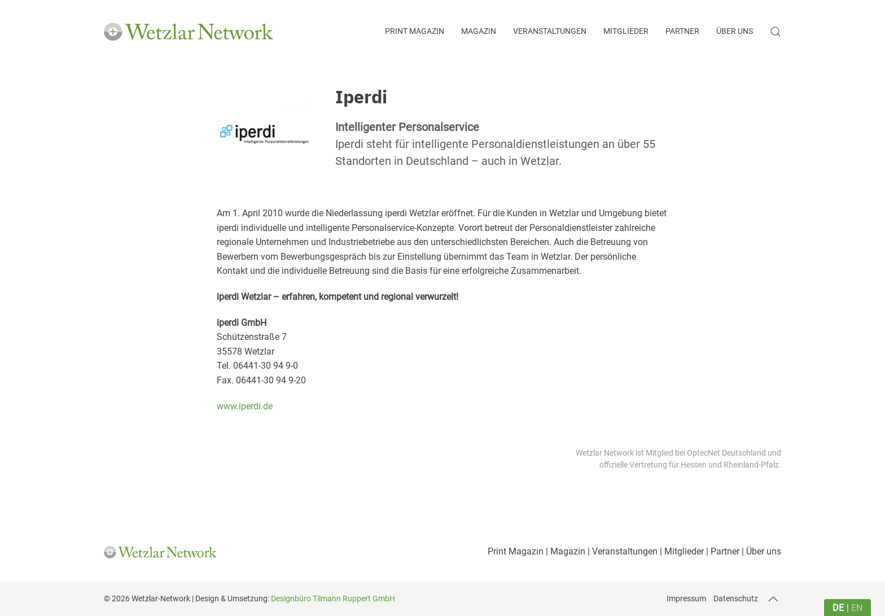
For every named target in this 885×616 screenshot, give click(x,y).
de (838, 607)
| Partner (721, 551)
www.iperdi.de (245, 406)
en (856, 607)
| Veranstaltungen (621, 551)
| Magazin (564, 551)
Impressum (686, 598)
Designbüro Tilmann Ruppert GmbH (333, 598)
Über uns (734, 31)
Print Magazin (414, 31)
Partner (682, 31)
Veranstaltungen (549, 31)
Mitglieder (626, 31)
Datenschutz (735, 598)
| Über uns (760, 551)
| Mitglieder (681, 551)
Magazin (478, 31)
